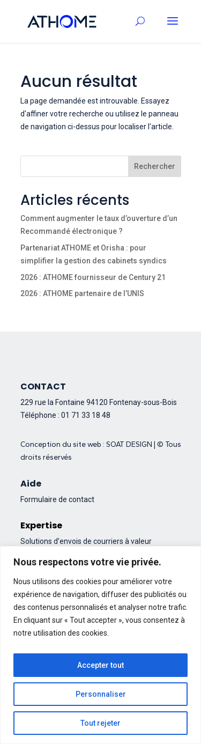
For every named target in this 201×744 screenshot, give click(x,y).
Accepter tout (100, 665)
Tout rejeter (100, 723)
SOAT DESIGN (129, 444)
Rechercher (154, 166)
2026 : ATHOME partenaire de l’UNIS (82, 293)
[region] (100, 645)
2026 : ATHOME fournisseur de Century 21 (93, 277)
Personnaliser (101, 694)
